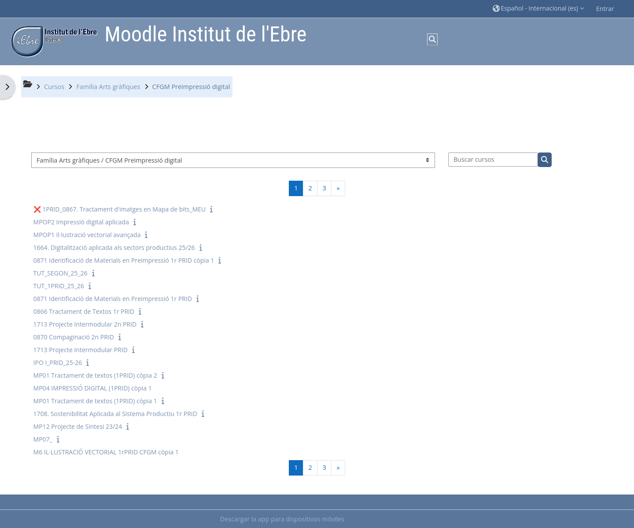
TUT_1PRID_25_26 (58, 286)
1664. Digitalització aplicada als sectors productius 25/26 (114, 247)
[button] (538, 8)
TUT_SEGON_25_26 (60, 273)
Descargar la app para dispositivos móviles (282, 519)
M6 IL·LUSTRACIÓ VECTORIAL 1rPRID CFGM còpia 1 (106, 452)
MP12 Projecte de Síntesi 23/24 (77, 426)
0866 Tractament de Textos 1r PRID (84, 311)
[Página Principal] (52, 41)
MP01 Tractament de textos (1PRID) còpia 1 (95, 401)
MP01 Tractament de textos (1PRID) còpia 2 (95, 375)
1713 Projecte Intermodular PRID (80, 350)
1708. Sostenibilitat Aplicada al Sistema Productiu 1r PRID (115, 413)
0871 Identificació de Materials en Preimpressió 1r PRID (112, 298)
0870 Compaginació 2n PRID (73, 337)
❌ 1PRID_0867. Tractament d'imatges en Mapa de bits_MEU (119, 209)
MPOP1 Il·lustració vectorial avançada (87, 235)
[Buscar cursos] (493, 159)
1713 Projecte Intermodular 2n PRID (84, 324)
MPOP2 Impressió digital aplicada (81, 222)
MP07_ (42, 439)
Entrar (605, 8)
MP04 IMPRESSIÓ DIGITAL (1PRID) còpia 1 (92, 388)
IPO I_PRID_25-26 (57, 362)
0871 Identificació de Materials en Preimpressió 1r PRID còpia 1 (123, 260)
